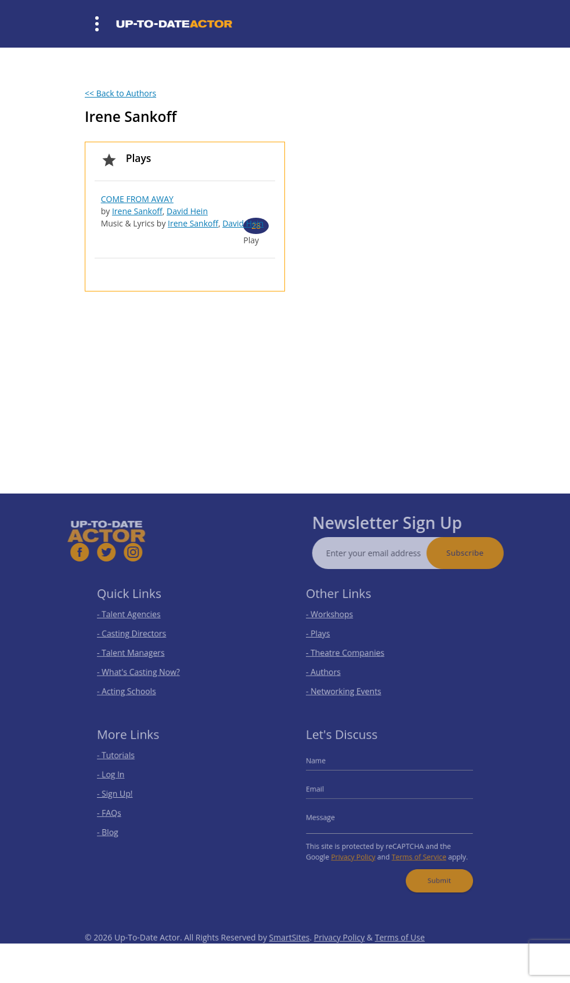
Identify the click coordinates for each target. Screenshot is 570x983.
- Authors (330, 669)
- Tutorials (123, 761)
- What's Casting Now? (143, 669)
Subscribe (478, 553)
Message (328, 816)
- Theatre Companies (350, 652)
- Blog (115, 829)
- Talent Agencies (134, 617)
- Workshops (336, 617)
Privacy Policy (357, 851)
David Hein (187, 211)
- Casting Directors (137, 634)
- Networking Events (349, 686)
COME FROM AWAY (137, 198)
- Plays (326, 634)
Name (324, 765)
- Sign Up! (122, 795)
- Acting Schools (132, 686)
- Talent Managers (136, 652)
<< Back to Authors (120, 93)
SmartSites (289, 950)
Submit (434, 873)
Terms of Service (415, 851)
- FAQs (117, 813)
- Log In (118, 778)
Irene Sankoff (137, 211)
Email (323, 791)
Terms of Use (400, 950)
